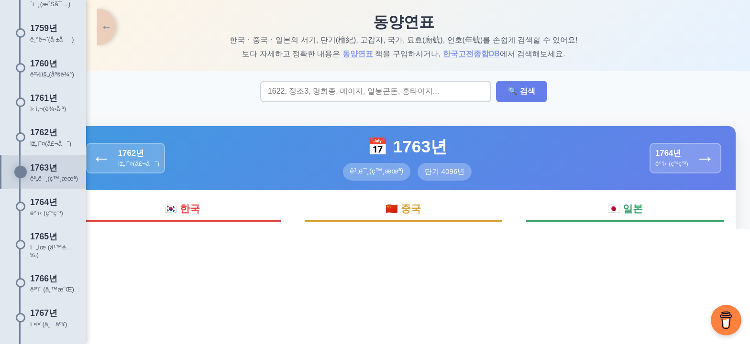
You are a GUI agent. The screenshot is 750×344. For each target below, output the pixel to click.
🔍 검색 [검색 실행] (536, 91)
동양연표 (372, 54)
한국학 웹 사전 (381, 289)
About (333, 289)
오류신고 (498, 289)
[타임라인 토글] (95, 29)
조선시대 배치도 (444, 289)
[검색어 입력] (390, 92)
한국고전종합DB (485, 54)
